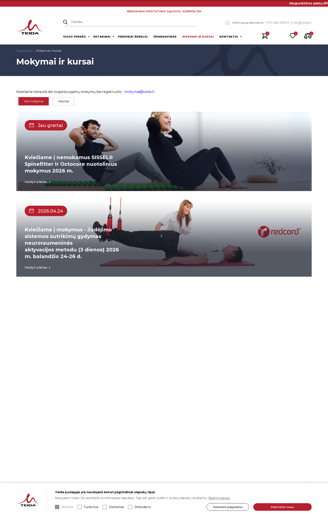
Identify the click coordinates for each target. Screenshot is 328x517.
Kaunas (63, 101)
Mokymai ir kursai (198, 36)
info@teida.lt (302, 23)
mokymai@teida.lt (139, 92)
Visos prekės (74, 36)
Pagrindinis (24, 51)
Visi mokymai (33, 101)
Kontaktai (228, 36)
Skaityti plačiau (219, 498)
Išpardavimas (165, 36)
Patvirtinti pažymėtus (228, 507)
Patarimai (102, 36)
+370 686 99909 (277, 23)
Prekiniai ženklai (133, 36)
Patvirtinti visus (282, 507)
